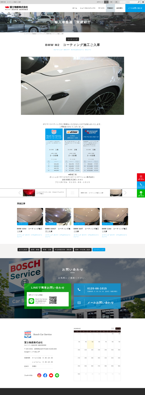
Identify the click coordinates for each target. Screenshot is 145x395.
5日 (92, 341)
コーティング (73, 39)
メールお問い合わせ (135, 8)
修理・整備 (35, 249)
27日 (79, 333)
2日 (119, 333)
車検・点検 (47, 249)
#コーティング (58, 49)
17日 (79, 357)
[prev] (116, 328)
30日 (99, 333)
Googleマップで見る (31, 352)
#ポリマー (67, 49)
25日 (85, 366)
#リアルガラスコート (77, 49)
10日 (79, 349)
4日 (86, 341)
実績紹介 (110, 8)
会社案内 (119, 8)
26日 (92, 366)
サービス (101, 8)
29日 (92, 333)
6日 (99, 341)
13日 (99, 349)
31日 (106, 333)
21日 (106, 357)
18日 (85, 357)
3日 (79, 341)
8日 (112, 341)
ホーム (74, 8)
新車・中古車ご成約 (82, 249)
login (143, 2)
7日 (106, 341)
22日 (112, 357)
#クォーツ (88, 49)
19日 (92, 357)
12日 (92, 349)
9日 (119, 341)
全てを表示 (23, 249)
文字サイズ (100, 2)
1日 (112, 333)
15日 (112, 349)
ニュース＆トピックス (88, 8)
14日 (106, 349)
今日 (113, 328)
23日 (119, 357)
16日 (119, 349)
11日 (85, 349)
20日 (99, 357)
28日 (85, 333)
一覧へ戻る (72, 193)
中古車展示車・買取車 (63, 249)
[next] (119, 328)
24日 (79, 366)
